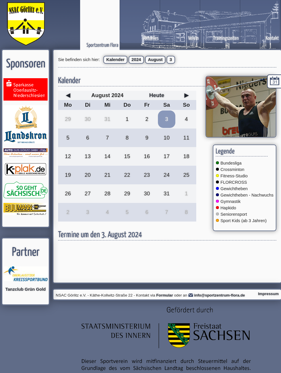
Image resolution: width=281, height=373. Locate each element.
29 (68, 119)
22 (127, 175)
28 (108, 193)
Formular (164, 295)
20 (88, 175)
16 (147, 156)
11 (186, 138)
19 (68, 175)
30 (88, 119)
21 (108, 175)
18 (186, 156)
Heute (156, 95)
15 (127, 156)
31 (108, 119)
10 (167, 138)
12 (68, 156)
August (155, 59)
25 (186, 175)
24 (167, 175)
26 (68, 193)
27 (88, 193)
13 (88, 156)
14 (108, 156)
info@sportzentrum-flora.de (219, 295)
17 (167, 156)
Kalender (115, 59)
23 (147, 175)
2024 (136, 59)
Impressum (268, 294)
